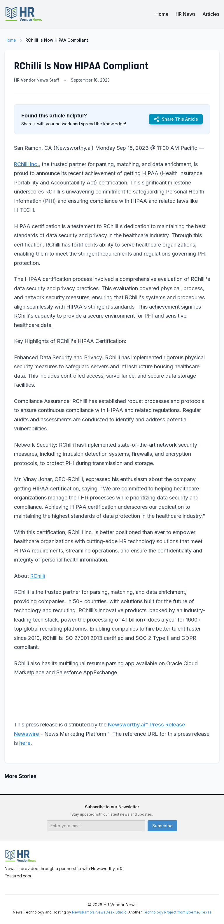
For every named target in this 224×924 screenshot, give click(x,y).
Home (162, 14)
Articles (210, 14)
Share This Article (176, 119)
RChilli (37, 576)
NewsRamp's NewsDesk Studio (99, 912)
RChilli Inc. (26, 164)
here (25, 743)
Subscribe (162, 825)
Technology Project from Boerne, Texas (177, 912)
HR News (185, 14)
